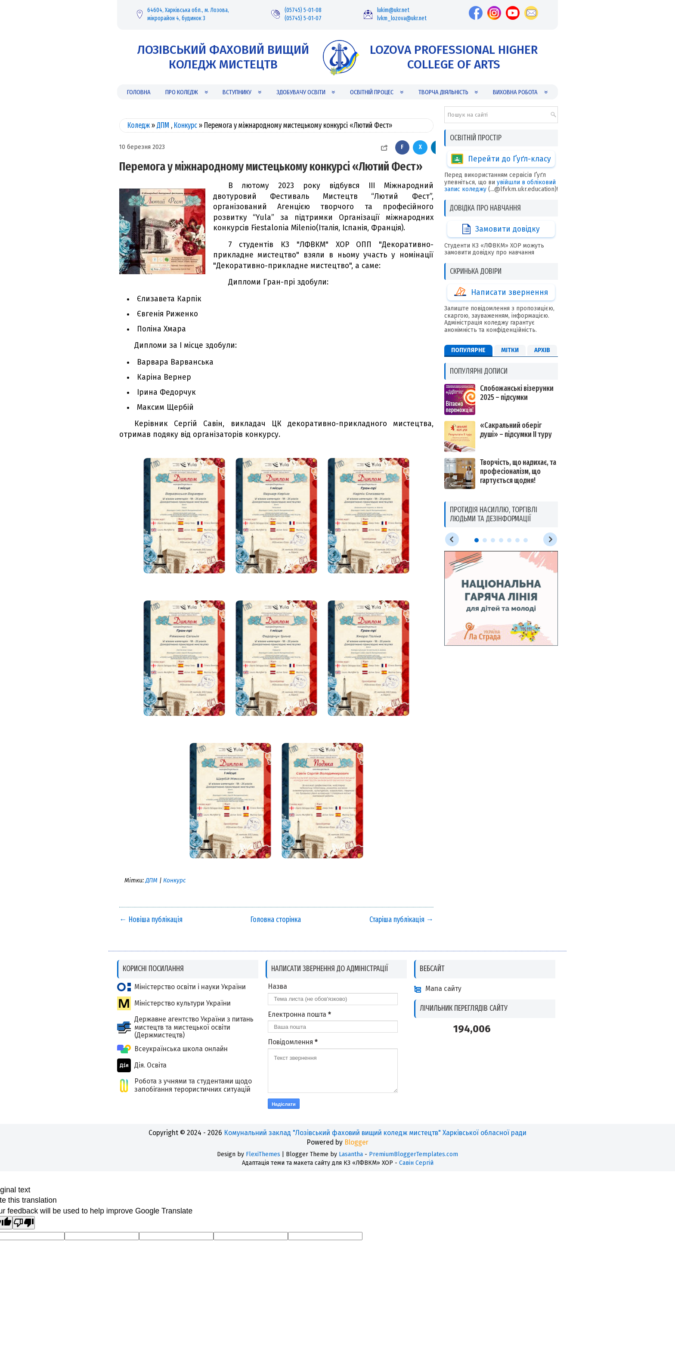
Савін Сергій (416, 1163)
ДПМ (163, 125)
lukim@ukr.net (393, 10)
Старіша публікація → (401, 919)
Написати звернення (501, 251)
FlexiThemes (263, 1154)
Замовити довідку (500, 205)
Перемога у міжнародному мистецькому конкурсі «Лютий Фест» (271, 166)
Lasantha (351, 1154)
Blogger (356, 1142)
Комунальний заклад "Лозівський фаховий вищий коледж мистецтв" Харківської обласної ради (375, 1133)
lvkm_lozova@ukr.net (402, 18)
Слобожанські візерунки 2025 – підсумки (517, 320)
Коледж (138, 125)
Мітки (510, 277)
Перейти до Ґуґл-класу (501, 159)
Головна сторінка (276, 919)
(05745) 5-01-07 (303, 18)
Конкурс (185, 125)
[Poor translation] (23, 1222)
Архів (542, 277)
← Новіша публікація (151, 919)
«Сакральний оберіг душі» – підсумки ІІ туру (516, 357)
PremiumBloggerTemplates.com (413, 1154)
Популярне (468, 277)
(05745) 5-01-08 (303, 10)
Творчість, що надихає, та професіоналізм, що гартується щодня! (518, 398)
